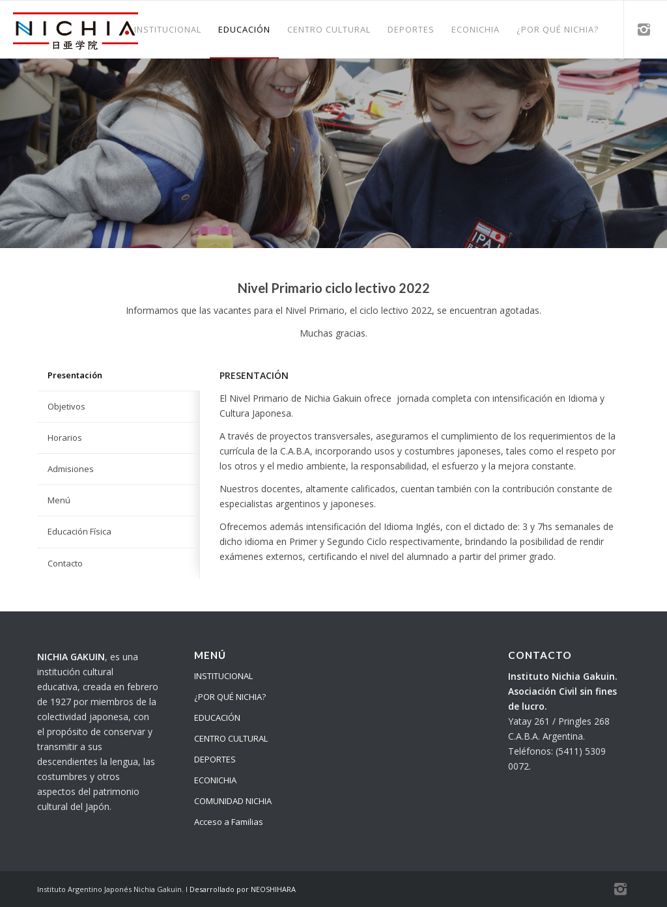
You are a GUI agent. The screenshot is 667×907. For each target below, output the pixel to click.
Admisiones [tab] (71, 469)
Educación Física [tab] (79, 531)
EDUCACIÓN (217, 717)
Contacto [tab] (65, 563)
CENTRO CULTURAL (231, 738)
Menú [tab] (59, 500)
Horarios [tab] (65, 437)
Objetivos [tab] (66, 406)
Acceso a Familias (228, 822)
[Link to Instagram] (644, 28)
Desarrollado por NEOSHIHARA (243, 889)
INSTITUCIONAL (223, 676)
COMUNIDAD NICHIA (233, 801)
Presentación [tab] (75, 375)
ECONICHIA (215, 780)
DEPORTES (215, 759)
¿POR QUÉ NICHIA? (230, 697)
